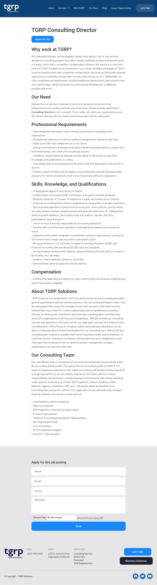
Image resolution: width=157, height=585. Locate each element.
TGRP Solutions (25, 576)
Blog (104, 8)
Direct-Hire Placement (79, 558)
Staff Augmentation (83, 563)
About (51, 8)
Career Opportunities (121, 8)
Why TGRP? (79, 8)
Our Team (93, 8)
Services (63, 8)
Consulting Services (83, 553)
